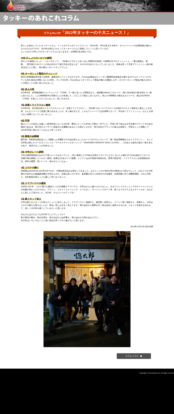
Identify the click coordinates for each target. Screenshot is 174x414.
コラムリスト (133, 356)
